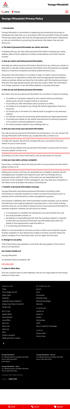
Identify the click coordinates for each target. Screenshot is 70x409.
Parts (38, 292)
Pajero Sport (6, 295)
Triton (4, 289)
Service (38, 289)
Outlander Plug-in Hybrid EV (12, 301)
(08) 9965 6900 (12, 371)
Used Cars (5, 329)
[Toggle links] (9, 379)
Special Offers (7, 314)
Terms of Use (40, 336)
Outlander (5, 298)
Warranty (39, 304)
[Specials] (58, 406)
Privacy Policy (41, 333)
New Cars (5, 323)
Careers (39, 317)
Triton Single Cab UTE (9, 292)
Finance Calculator (8, 335)
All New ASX (6, 307)
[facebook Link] (3, 343)
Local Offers (6, 320)
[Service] (35, 406)
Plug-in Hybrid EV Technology (46, 326)
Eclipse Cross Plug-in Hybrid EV (13, 304)
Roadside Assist (41, 298)
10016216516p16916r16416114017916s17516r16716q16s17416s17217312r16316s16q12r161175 (36, 138)
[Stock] (11, 406)
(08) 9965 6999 (8, 264)
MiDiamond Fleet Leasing (11, 338)
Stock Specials (7, 317)
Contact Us (40, 311)
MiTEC (38, 323)
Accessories (40, 295)
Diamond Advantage (43, 301)
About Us (39, 314)
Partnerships (40, 320)
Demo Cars (6, 326)
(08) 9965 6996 (46, 359)
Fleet (4, 332)
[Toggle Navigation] (66, 12)
